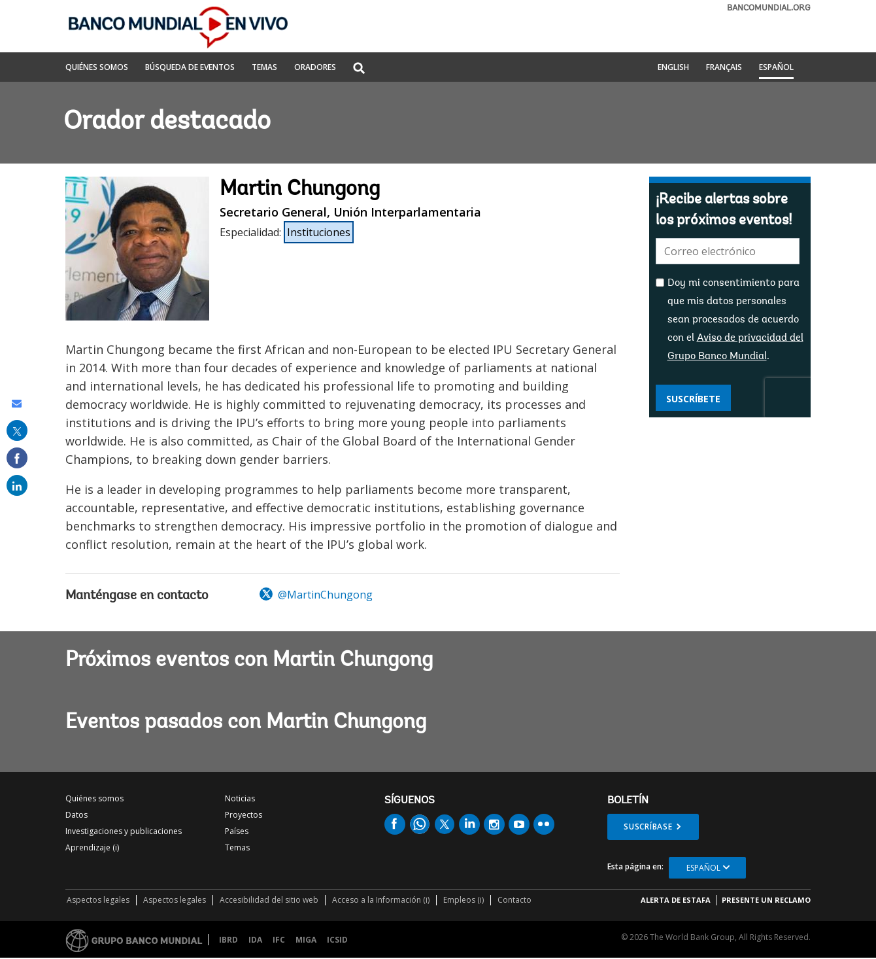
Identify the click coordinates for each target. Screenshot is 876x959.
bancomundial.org (769, 8)
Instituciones (318, 232)
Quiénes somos (94, 798)
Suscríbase (648, 826)
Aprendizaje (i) (92, 847)
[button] (359, 69)
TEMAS (264, 68)
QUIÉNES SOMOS (96, 68)
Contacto (514, 899)
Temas (237, 847)
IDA (255, 939)
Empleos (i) (463, 899)
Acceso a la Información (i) (381, 899)
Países (236, 831)
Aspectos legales (98, 899)
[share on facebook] (17, 457)
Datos (76, 814)
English (673, 68)
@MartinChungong (316, 594)
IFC (279, 939)
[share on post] (17, 430)
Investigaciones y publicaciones (123, 831)
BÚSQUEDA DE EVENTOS (190, 68)
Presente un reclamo (766, 900)
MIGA (305, 939)
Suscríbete (693, 398)
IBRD (228, 939)
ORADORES (315, 68)
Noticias (240, 798)
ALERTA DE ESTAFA (676, 900)
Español (776, 68)
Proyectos (243, 814)
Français (724, 68)
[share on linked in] (17, 485)
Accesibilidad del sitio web (269, 899)
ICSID (337, 939)
